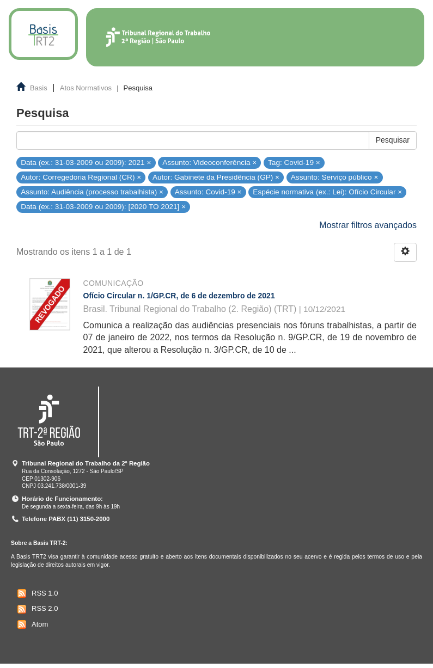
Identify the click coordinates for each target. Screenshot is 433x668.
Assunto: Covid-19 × (208, 192)
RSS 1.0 (36, 593)
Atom (31, 624)
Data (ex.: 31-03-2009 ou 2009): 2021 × (86, 162)
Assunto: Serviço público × (335, 177)
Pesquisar (393, 140)
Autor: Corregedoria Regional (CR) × (81, 177)
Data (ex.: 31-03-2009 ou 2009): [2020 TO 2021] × (103, 207)
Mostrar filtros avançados (368, 225)
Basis (38, 88)
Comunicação (113, 283)
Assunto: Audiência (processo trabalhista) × (92, 192)
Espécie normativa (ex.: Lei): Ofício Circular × (327, 192)
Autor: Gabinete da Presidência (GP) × (216, 177)
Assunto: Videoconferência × (209, 162)
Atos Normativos (86, 88)
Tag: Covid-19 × (294, 162)
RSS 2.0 (36, 609)
